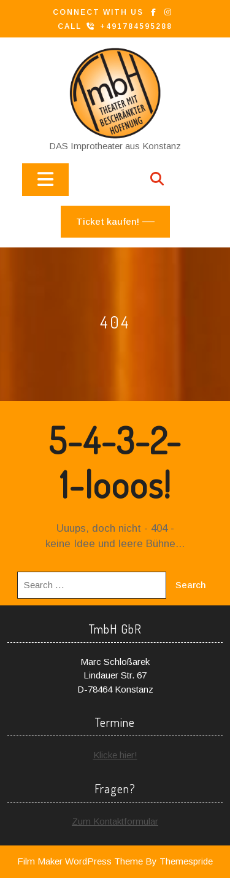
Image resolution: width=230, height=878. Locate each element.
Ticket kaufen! (107, 221)
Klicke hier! (115, 755)
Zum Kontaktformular (115, 821)
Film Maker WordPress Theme (80, 861)
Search (190, 585)
